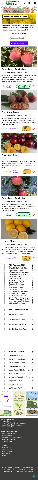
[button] (35, 11)
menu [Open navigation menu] (3, 3)
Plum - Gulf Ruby (9, 155)
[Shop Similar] (7, 86)
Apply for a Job (7, 450)
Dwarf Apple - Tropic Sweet (14, 198)
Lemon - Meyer (9, 241)
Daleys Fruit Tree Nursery (24, 471)
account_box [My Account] (35, 3)
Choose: (10, 128)
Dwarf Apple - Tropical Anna (15, 69)
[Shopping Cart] (29, 3)
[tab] (4, 7)
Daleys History (7, 451)
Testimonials (6, 453)
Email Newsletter (8, 427)
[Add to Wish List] (33, 86)
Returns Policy (7, 441)
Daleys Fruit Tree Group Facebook (14, 423)
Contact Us (5, 421)
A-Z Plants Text (28, 467)
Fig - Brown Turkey (10, 112)
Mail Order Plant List (9, 433)
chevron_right (32, 265)
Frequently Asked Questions (12, 425)
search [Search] (24, 3)
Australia (14, 33)
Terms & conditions (15, 467)
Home (4, 467)
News (4, 455)
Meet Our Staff (7, 448)
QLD (19, 33)
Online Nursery (7, 435)
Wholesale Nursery (8, 439)
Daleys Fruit (15, 2)
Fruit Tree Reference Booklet (12, 437)
